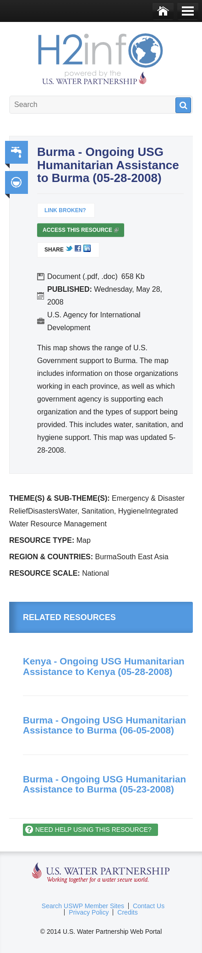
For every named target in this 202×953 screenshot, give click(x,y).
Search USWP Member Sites (83, 906)
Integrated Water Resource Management (16, 182)
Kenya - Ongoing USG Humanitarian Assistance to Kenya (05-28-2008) (104, 666)
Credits (127, 912)
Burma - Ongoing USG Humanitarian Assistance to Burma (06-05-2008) (104, 725)
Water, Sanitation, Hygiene (16, 152)
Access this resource (81, 232)
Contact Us (148, 906)
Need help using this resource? (93, 829)
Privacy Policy (89, 912)
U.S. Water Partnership (101, 873)
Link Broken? (65, 210)
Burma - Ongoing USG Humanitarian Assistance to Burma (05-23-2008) (104, 784)
